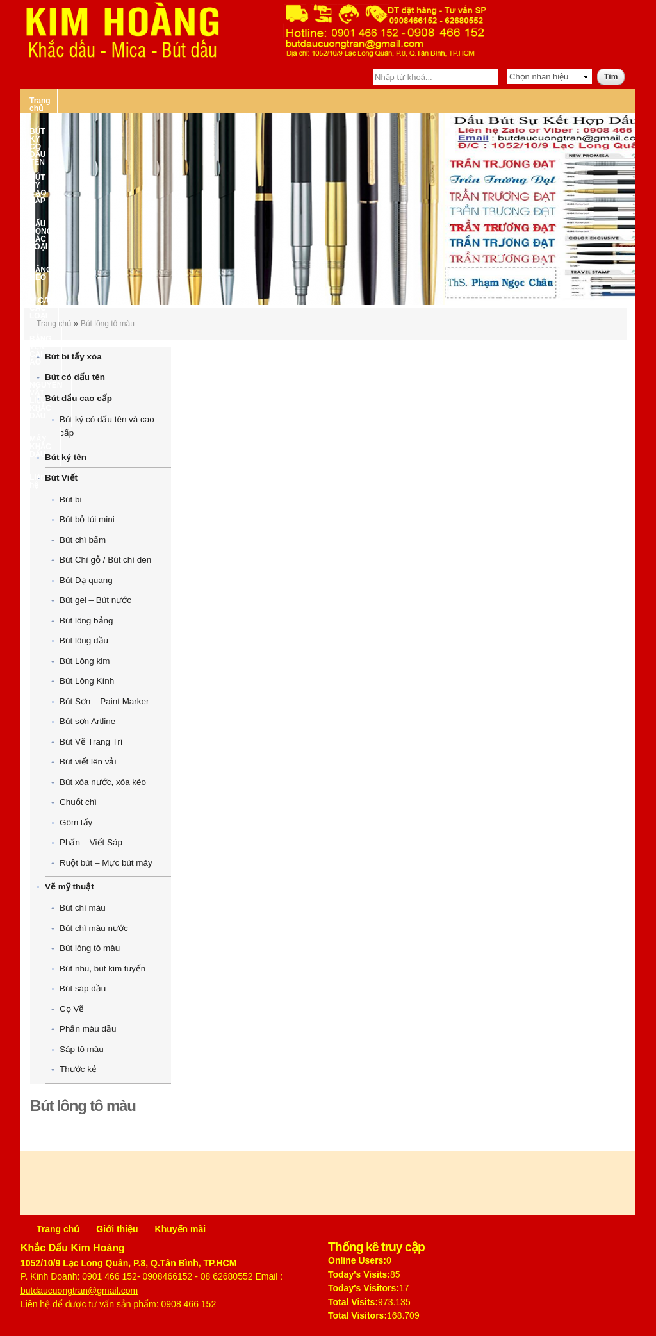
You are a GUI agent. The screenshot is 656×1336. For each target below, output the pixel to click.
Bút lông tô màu (108, 323)
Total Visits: (353, 1302)
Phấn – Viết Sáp (91, 842)
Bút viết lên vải (88, 761)
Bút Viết (61, 477)
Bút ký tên (65, 457)
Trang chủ (47, 100)
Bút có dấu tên (75, 377)
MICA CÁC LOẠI (443, 100)
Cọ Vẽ (72, 1009)
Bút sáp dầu (83, 988)
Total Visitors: (357, 1315)
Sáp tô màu (82, 1049)
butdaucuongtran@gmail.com (79, 1290)
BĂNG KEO (374, 100)
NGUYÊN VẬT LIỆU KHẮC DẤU (85, 123)
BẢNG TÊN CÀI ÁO (526, 100)
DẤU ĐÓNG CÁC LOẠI (294, 100)
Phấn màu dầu (88, 1029)
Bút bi (70, 499)
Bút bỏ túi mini (87, 519)
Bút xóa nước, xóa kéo (103, 782)
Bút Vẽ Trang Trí (91, 741)
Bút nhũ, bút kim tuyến (102, 968)
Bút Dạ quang (86, 580)
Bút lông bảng (86, 620)
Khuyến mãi (180, 1229)
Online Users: (357, 1260)
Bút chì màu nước (94, 928)
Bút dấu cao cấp (78, 398)
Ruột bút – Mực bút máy (106, 863)
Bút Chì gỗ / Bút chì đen (105, 560)
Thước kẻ (78, 1069)
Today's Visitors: (363, 1288)
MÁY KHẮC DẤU (189, 123)
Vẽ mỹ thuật (69, 886)
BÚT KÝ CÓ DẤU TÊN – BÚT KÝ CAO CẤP (159, 100)
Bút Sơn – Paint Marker (104, 701)
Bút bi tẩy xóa (73, 356)
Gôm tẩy (76, 822)
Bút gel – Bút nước (95, 600)
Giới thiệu (117, 1229)
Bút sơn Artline (87, 721)
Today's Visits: (359, 1274)
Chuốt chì (78, 802)
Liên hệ (251, 123)
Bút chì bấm (83, 540)
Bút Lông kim (85, 661)
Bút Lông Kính (87, 681)
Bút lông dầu (84, 640)
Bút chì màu (83, 907)
